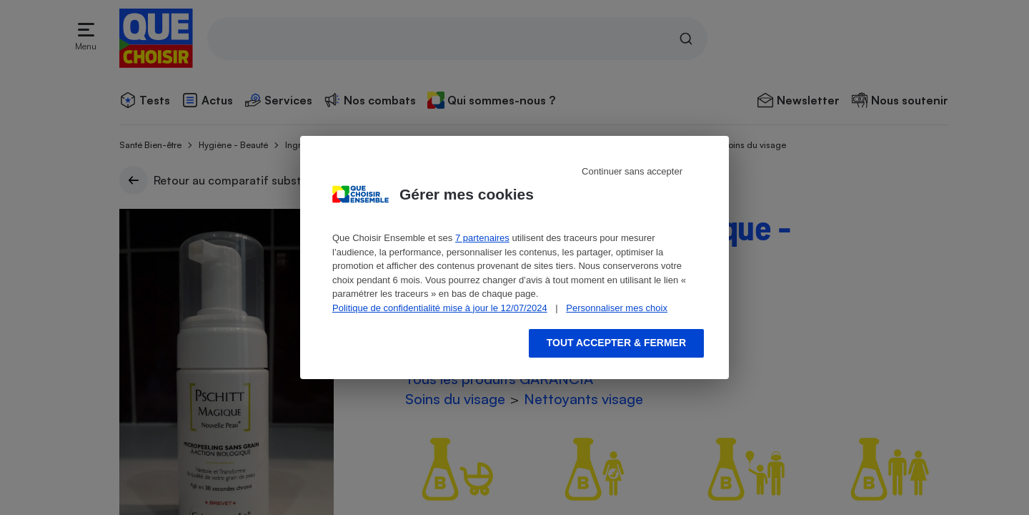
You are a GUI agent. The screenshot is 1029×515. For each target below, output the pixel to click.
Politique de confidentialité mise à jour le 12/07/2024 (439, 308)
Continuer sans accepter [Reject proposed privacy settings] (632, 171)
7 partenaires (482, 237)
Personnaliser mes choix (616, 308)
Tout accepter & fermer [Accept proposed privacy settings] (616, 342)
